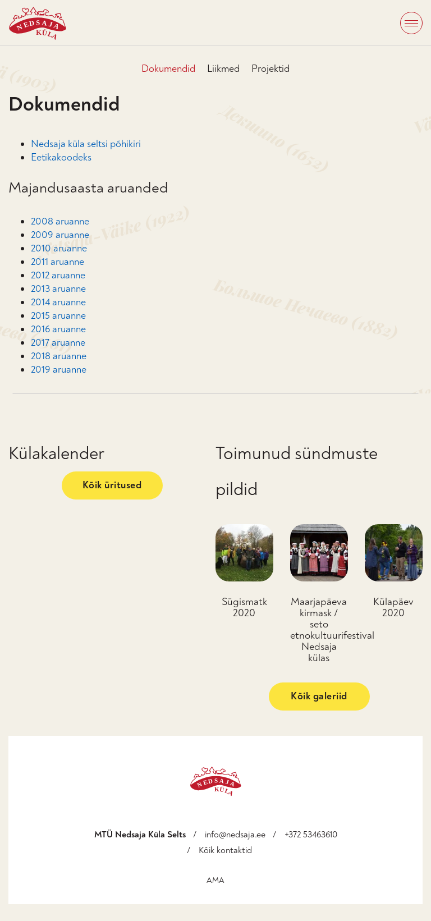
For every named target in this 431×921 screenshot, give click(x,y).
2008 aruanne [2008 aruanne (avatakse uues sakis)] (60, 221)
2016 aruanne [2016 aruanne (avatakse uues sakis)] (58, 329)
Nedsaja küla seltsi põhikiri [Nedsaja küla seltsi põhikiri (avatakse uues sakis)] (86, 144)
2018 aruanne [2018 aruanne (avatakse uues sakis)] (58, 356)
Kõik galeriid (319, 696)
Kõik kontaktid (225, 850)
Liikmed (223, 68)
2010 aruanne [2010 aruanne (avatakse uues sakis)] (59, 248)
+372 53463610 (311, 834)
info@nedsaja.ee (235, 834)
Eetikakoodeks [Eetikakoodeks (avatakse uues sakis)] (61, 157)
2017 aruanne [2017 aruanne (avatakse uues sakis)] (58, 342)
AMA (215, 880)
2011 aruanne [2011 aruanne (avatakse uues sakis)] (57, 261)
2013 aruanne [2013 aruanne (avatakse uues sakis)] (58, 288)
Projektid (270, 68)
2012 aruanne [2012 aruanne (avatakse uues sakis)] (58, 275)
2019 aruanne (58, 369)
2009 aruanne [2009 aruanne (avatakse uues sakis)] (60, 234)
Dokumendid (168, 68)
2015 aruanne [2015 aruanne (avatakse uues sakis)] (58, 315)
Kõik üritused (112, 485)
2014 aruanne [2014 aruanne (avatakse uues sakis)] (58, 302)
